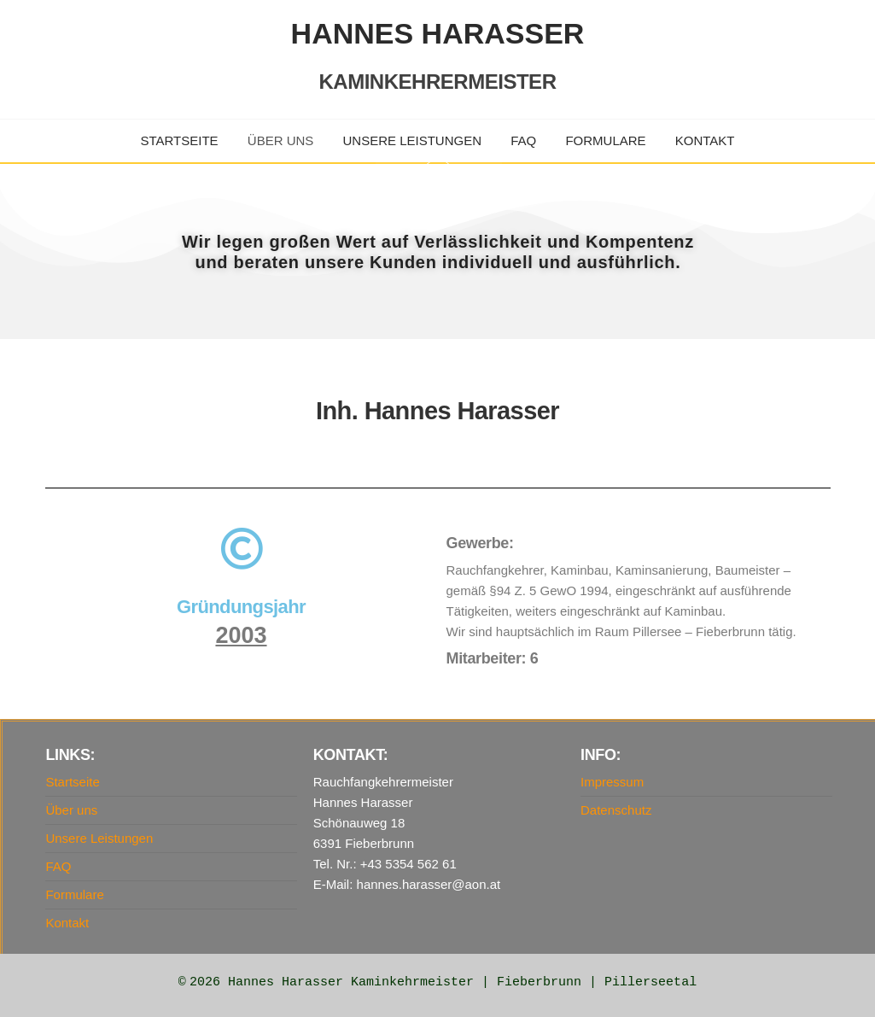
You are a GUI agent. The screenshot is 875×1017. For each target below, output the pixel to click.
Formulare (605, 140)
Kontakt (705, 140)
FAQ (523, 140)
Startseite (180, 140)
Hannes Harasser (438, 33)
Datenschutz (615, 810)
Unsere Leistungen (412, 140)
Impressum (612, 781)
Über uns (281, 140)
